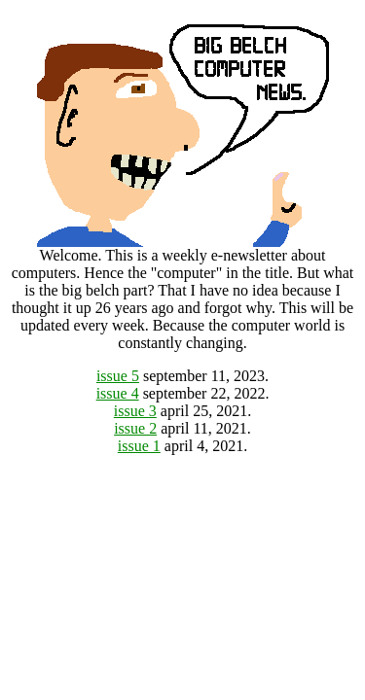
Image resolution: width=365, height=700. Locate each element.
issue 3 (135, 410)
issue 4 (117, 393)
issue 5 (117, 376)
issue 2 (135, 428)
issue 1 (139, 446)
